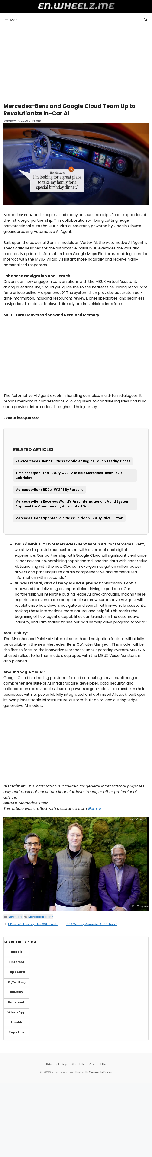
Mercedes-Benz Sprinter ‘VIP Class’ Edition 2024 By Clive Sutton (69, 518)
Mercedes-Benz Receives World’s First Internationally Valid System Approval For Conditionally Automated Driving (72, 504)
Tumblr (16, 1022)
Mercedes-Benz (40, 917)
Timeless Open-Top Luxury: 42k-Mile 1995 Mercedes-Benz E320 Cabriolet (68, 475)
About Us (78, 1064)
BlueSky (16, 992)
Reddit (16, 952)
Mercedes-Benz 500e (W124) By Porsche (49, 489)
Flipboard (16, 972)
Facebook (16, 1002)
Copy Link (16, 1032)
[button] (145, 20)
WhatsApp (16, 1012)
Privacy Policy (56, 1064)
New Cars (15, 917)
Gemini (94, 808)
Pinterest (16, 962)
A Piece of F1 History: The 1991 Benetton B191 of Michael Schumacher (54, 924)
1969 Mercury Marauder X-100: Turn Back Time (98, 924)
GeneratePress (100, 1072)
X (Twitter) (17, 982)
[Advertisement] (76, 62)
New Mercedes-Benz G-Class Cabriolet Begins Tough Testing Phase (73, 461)
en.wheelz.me (76, 6)
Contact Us (97, 1064)
